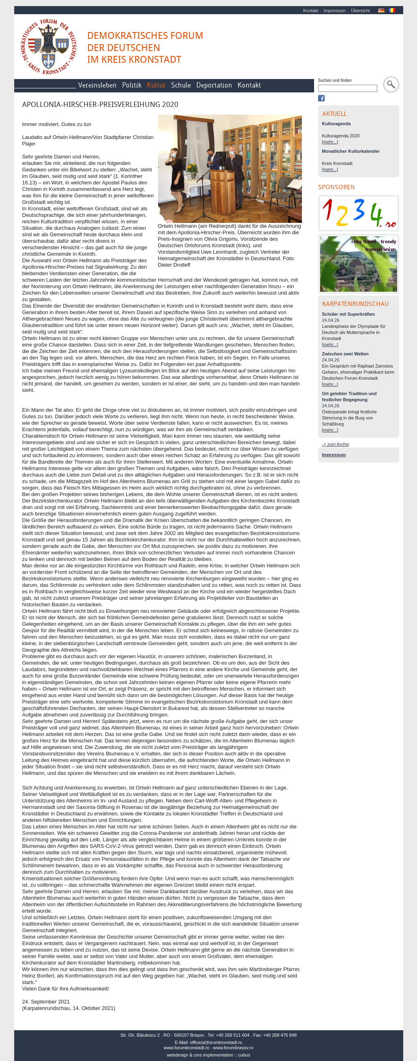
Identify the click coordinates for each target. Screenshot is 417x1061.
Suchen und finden (335, 80)
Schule (181, 85)
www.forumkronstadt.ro (186, 1047)
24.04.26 (331, 320)
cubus (244, 1054)
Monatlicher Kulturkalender (351, 151)
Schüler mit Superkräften (348, 314)
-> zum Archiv (335, 444)
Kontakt (310, 10)
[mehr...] (330, 141)
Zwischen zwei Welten (345, 353)
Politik (131, 85)
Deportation (214, 85)
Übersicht (360, 10)
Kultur (156, 85)
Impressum (335, 10)
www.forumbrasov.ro (233, 1047)
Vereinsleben (97, 85)
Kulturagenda (336, 123)
